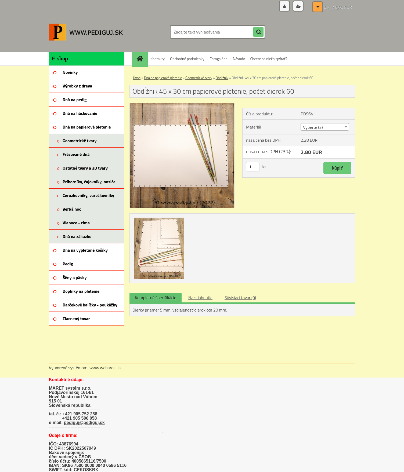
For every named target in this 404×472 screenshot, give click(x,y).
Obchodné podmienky (187, 58)
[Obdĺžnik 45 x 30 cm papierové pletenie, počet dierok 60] (182, 105)
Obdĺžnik (222, 78)
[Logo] (86, 32)
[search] (258, 32)
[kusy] (252, 166)
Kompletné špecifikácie (155, 297)
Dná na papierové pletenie (163, 78)
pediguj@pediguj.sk (84, 422)
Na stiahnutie (200, 297)
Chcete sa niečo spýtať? (268, 58)
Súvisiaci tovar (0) (240, 297)
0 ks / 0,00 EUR (338, 6)
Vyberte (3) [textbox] (313, 127)
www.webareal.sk (105, 367)
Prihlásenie (255, 6)
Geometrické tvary (198, 78)
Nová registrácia (291, 6)
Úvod (136, 78)
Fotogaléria (219, 58)
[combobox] (325, 127)
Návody (239, 58)
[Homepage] (141, 58)
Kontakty (157, 58)
